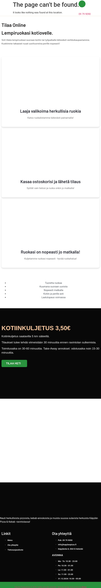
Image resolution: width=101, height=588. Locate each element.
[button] (94, 8)
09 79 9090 (85, 14)
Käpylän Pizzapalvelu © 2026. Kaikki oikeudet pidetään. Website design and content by (50, 587)
